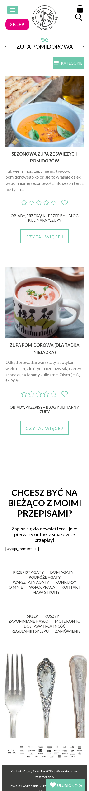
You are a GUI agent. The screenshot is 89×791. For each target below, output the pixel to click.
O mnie (16, 587)
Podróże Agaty (45, 577)
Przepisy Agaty (28, 572)
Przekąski (36, 215)
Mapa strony (46, 592)
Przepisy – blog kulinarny (52, 407)
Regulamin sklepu (30, 631)
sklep (17, 24)
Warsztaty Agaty (31, 582)
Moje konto (67, 621)
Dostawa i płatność (45, 626)
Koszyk (51, 616)
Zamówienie (67, 631)
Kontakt (70, 587)
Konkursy (65, 582)
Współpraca (42, 587)
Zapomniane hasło (28, 621)
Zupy (56, 220)
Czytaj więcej (44, 236)
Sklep (32, 616)
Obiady (18, 215)
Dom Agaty (61, 572)
